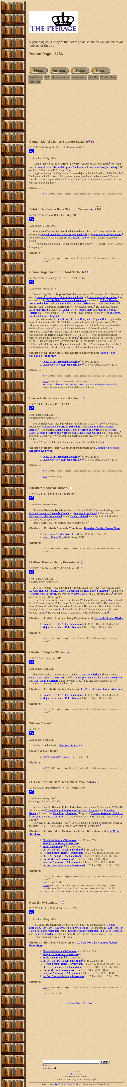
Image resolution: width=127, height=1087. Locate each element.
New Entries (35, 77)
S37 (45, 193)
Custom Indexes (60, 77)
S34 (45, 891)
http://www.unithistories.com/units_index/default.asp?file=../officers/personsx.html (79, 384)
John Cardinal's (60, 1084)
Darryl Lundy (76, 1074)
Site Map (93, 77)
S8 (44, 548)
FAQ (47, 77)
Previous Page (108, 77)
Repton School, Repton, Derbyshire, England (78, 319)
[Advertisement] (76, 110)
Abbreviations (79, 77)
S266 (45, 381)
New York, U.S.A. (68, 745)
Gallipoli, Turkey (78, 237)
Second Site (71, 1084)
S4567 (46, 885)
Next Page (34, 82)
